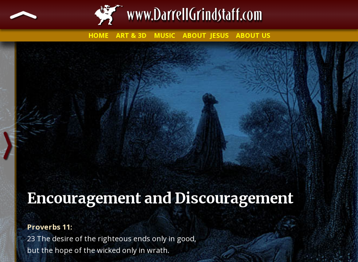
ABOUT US (253, 35)
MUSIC (164, 35)
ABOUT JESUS (206, 35)
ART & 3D (131, 35)
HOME (98, 35)
